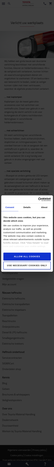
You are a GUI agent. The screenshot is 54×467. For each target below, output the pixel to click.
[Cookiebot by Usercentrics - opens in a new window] (38, 199)
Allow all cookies (27, 256)
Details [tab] (27, 207)
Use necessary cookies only (27, 265)
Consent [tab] (9, 207)
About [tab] (44, 207)
